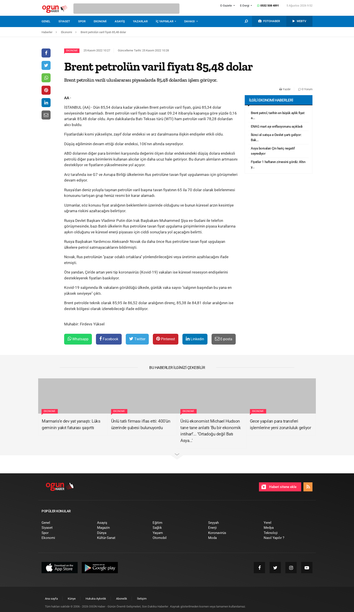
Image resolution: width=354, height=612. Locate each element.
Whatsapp (78, 338)
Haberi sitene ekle (278, 487)
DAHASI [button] (190, 21)
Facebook (108, 338)
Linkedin (195, 338)
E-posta (223, 338)
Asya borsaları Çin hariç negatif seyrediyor (273, 151)
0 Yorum (305, 89)
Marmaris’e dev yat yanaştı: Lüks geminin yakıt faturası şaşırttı (71, 424)
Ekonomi (71, 50)
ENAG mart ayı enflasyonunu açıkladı (277, 126)
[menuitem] (50, 21)
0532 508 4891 (268, 5)
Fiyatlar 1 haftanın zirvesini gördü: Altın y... (278, 164)
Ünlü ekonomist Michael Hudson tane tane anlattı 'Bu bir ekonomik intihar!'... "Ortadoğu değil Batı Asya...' (210, 431)
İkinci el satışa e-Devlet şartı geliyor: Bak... (276, 137)
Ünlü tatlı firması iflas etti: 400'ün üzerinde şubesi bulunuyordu (140, 424)
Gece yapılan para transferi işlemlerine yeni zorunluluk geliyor (280, 424)
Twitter (137, 338)
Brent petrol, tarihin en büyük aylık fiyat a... (277, 115)
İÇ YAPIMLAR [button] (165, 21)
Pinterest (165, 338)
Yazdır (285, 89)
